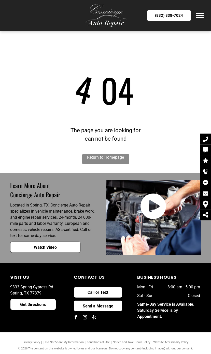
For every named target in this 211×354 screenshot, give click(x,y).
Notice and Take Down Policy (131, 342)
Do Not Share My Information (64, 342)
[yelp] (94, 318)
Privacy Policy (31, 342)
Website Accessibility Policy (170, 342)
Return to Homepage (105, 157)
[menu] (199, 15)
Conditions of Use (98, 342)
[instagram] (85, 318)
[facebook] (76, 318)
